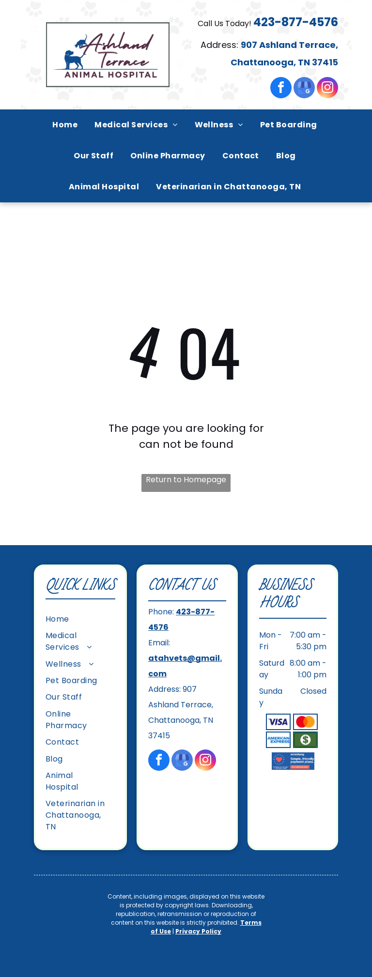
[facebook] (281, 89)
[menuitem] (66, 124)
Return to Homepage (186, 479)
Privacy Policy (198, 931)
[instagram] (327, 89)
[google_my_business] (304, 89)
